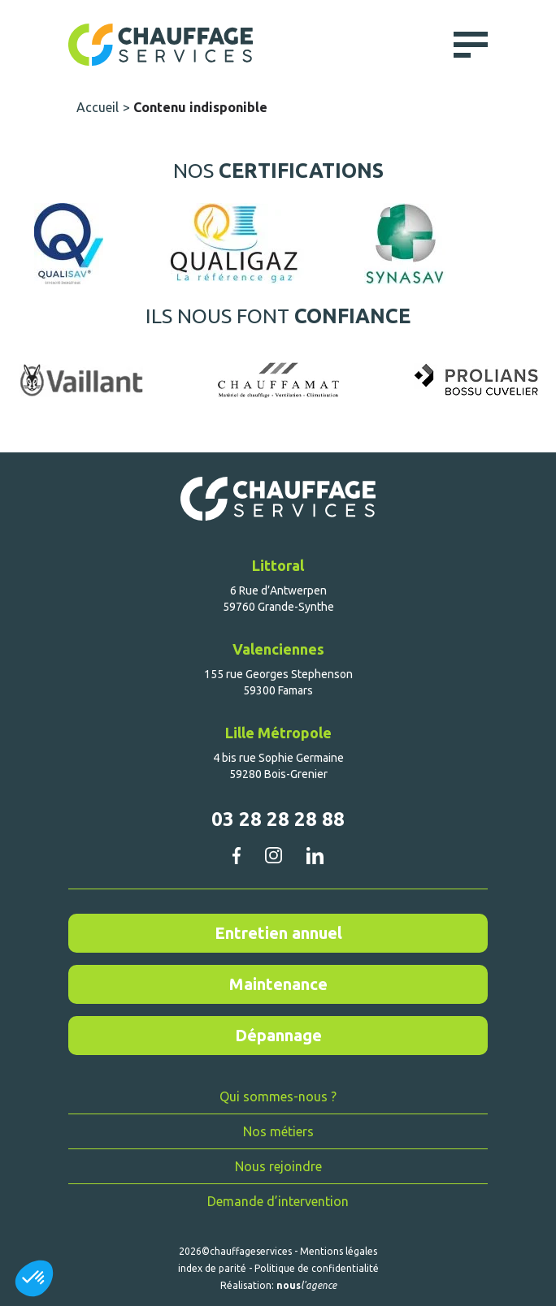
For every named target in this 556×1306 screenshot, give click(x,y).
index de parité (212, 1268)
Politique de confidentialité (316, 1268)
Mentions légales (338, 1251)
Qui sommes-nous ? (278, 1096)
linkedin (315, 855)
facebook (236, 855)
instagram (273, 855)
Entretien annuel (278, 932)
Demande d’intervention (278, 1201)
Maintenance (278, 984)
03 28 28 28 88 (278, 819)
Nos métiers (278, 1131)
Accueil (97, 107)
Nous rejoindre (278, 1166)
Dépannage (278, 1035)
